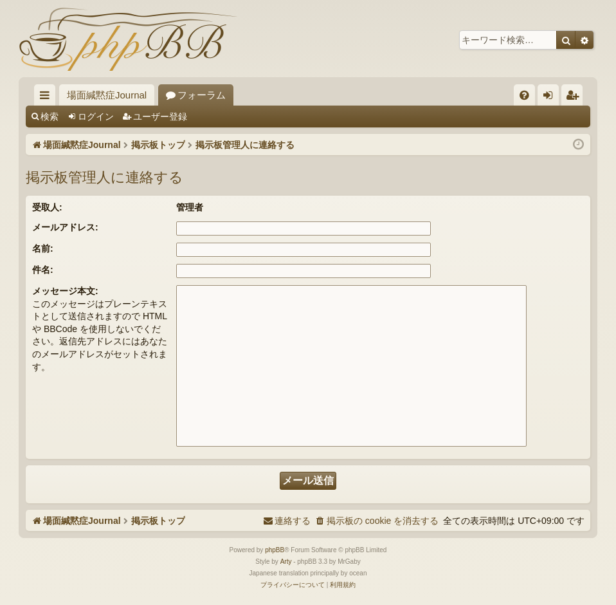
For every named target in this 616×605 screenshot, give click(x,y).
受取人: (47, 207)
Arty (286, 561)
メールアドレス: (65, 227)
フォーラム (201, 94)
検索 (50, 116)
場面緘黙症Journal (107, 94)
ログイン (96, 116)
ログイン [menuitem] (551, 97)
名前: (42, 248)
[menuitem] (524, 95)
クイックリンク (47, 97)
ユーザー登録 (160, 116)
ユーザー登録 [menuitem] (575, 97)
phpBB (274, 550)
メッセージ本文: (65, 291)
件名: (42, 270)
